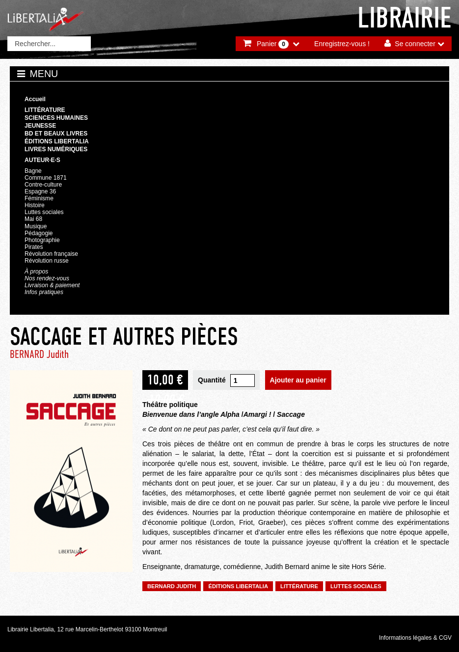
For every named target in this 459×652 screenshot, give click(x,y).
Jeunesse (40, 126)
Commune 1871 (46, 178)
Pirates (34, 247)
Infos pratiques (44, 292)
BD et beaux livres (56, 133)
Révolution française (51, 254)
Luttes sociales (44, 212)
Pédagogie (39, 233)
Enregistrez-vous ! (342, 44)
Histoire (35, 205)
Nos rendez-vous (47, 278)
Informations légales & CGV (415, 637)
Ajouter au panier (298, 380)
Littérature (45, 110)
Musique (36, 226)
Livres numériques (56, 149)
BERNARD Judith (39, 354)
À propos (36, 271)
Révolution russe (47, 261)
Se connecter (415, 44)
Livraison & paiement (52, 285)
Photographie (42, 240)
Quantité (212, 380)
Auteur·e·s (42, 160)
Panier (273, 44)
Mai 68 (33, 219)
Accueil (35, 99)
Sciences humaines (56, 118)
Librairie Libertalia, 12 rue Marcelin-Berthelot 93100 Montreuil (87, 629)
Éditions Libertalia (57, 141)
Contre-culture (43, 185)
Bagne (33, 171)
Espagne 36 (40, 191)
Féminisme (39, 198)
